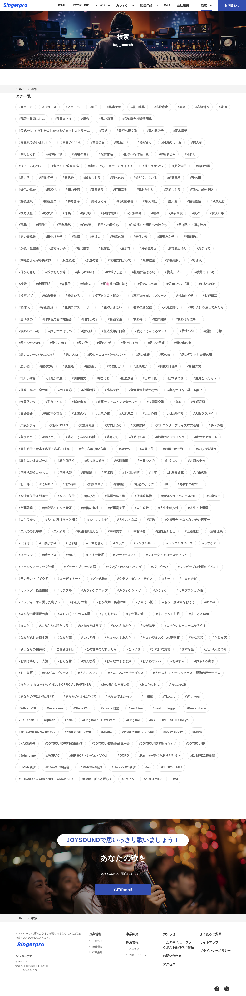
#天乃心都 (150, 413)
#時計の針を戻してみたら (206, 307)
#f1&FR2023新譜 (124, 767)
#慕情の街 (187, 331)
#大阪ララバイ (203, 413)
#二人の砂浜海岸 (30, 531)
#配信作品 (106, 154)
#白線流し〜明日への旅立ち (148, 225)
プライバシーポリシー (215, 950)
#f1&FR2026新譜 (57, 767)
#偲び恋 (89, 496)
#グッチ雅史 (99, 578)
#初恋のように (144, 484)
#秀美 (67, 213)
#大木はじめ (112, 425)
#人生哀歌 (142, 508)
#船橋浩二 (49, 201)
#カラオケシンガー (130, 590)
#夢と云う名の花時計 (80, 437)
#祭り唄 (85, 213)
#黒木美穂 (114, 107)
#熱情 (76, 236)
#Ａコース (73, 107)
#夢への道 (216, 425)
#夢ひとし (49, 437)
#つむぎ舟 (88, 637)
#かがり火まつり (215, 649)
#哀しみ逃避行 (206, 449)
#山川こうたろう (204, 378)
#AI (175, 779)
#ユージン (26, 555)
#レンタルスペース (179, 543)
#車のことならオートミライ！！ (110, 166)
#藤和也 (50, 189)
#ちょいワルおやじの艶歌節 (160, 637)
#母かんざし (27, 272)
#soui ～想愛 (110, 708)
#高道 (182, 107)
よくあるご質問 (210, 934)
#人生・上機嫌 (198, 508)
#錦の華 (196, 142)
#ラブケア (209, 543)
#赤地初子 (46, 177)
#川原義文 (79, 378)
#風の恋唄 (106, 118)
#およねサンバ (151, 661)
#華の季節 (73, 189)
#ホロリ (71, 555)
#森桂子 (65, 284)
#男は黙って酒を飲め (191, 225)
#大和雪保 (138, 425)
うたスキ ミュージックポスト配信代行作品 (178, 945)
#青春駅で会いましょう (35, 142)
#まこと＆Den (199, 614)
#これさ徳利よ (65, 649)
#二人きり (59, 531)
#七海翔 (71, 543)
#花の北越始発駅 (201, 189)
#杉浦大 (24, 307)
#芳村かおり (145, 189)
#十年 (153, 472)
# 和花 (147, 696)
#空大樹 (171, 201)
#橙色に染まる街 (143, 272)
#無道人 (95, 236)
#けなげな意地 (160, 649)
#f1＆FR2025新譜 (202, 755)
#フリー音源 (95, 555)
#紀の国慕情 (124, 201)
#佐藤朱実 (213, 496)
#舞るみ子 (73, 201)
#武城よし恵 (113, 272)
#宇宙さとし (53, 401)
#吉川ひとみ (146, 460)
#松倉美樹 (49, 295)
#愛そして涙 (129, 342)
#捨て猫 (86, 331)
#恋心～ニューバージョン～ (106, 354)
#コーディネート (69, 578)
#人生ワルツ (27, 519)
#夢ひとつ (26, 437)
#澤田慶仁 (191, 236)
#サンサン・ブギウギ (33, 578)
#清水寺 (124, 248)
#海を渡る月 (148, 248)
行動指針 (97, 952)
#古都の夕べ (196, 460)
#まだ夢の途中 (136, 614)
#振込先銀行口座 (113, 331)
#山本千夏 (150, 378)
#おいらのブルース (55, 672)
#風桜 (85, 118)
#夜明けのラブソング (170, 437)
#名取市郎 (121, 460)
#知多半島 (135, 213)
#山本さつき (175, 378)
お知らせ (169, 934)
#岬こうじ (103, 378)
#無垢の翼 (117, 236)
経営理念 (97, 946)
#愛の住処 (104, 342)
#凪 (165, 484)
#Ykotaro (168, 696)
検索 (204, 5)
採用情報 (132, 942)
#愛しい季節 (156, 342)
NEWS (100, 5)
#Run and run (196, 708)
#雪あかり (121, 142)
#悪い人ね (71, 354)
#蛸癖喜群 (173, 177)
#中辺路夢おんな (86, 531)
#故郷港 (137, 319)
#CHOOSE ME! (171, 767)
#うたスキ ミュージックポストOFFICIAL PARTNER (55, 684)
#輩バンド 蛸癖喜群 (65, 166)
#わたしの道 (78, 602)
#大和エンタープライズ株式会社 (177, 425)
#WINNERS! (27, 708)
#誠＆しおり (92, 177)
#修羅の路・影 (115, 496)
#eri (148, 767)
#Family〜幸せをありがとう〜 (160, 755)
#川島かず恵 (53, 378)
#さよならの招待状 (32, 649)
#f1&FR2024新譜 (90, 767)
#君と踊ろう (66, 460)
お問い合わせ (172, 955)
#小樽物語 (88, 390)
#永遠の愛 (91, 260)
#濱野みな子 (165, 236)
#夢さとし (112, 437)
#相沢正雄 (217, 213)
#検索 (23, 284)
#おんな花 (88, 661)
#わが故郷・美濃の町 (111, 602)
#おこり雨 (26, 672)
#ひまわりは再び (89, 625)
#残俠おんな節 (55, 272)
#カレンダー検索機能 (33, 590)
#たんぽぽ (196, 637)
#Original (133, 720)
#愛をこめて (58, 342)
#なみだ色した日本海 (33, 637)
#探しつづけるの (60, 331)
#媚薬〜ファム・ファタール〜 (116, 401)
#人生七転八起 (168, 508)
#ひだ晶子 (148, 625)
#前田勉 (118, 484)
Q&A (167, 5)
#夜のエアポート (205, 437)
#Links (197, 731)
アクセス (169, 964)
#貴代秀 (68, 177)
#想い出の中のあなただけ (36, 354)
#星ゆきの (26, 319)
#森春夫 (85, 284)
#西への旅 (117, 177)
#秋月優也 (26, 213)
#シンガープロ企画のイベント (198, 567)
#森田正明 (43, 284)
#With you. (193, 696)
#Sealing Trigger (165, 708)
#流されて (203, 248)
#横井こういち (205, 272)
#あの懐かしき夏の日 (115, 684)
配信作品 (146, 5)
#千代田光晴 (131, 472)
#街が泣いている (145, 177)
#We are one (55, 708)
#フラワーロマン (124, 555)
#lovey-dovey (173, 731)
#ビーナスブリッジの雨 (80, 567)
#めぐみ (209, 602)
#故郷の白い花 (29, 331)
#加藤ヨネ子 (95, 484)
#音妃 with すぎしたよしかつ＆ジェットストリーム (54, 130)
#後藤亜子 (90, 366)
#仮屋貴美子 (116, 508)
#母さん (196, 260)
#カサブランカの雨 (190, 590)
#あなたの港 (177, 684)
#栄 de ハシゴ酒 (177, 284)
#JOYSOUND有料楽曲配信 (63, 743)
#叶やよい (172, 460)
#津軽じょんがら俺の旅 (35, 260)
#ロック (118, 543)
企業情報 (95, 934)
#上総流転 (192, 531)
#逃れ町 (190, 154)
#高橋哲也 (202, 107)
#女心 (178, 401)
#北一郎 (24, 484)
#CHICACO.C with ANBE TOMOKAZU (46, 779)
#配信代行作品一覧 (135, 154)
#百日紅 (41, 225)
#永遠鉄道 (68, 260)
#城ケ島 (124, 449)
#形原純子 (141, 366)
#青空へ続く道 (127, 130)
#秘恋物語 (194, 201)
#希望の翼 (194, 366)
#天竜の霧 (103, 413)
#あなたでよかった (119, 696)
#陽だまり (145, 142)
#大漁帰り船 (86, 425)
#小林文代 (112, 390)
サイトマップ (209, 942)
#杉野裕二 (210, 295)
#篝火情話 (150, 201)
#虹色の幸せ (27, 189)
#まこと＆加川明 (168, 614)
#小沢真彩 (65, 390)
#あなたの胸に (149, 684)
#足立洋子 (179, 166)
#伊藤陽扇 (26, 508)
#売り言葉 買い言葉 (94, 449)
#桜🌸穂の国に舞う (114, 284)
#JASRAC (52, 755)
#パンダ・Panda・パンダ (123, 567)
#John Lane (27, 755)
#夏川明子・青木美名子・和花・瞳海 (44, 449)
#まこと (24, 625)
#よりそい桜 (144, 602)
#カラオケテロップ (94, 590)
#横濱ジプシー (175, 272)
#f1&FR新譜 (27, 767)
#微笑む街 (46, 366)
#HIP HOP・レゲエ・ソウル (88, 755)
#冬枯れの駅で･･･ (190, 484)
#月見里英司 (170, 307)
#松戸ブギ (26, 295)
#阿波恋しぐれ (171, 142)
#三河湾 (24, 543)
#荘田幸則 (120, 189)
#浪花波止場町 (176, 248)
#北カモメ (46, 484)
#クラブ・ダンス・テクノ (135, 578)
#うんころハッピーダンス (126, 672)
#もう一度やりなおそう (178, 602)
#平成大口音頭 (167, 366)
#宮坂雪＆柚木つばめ (143, 390)
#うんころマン (88, 672)
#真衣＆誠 (176, 213)
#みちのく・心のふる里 (74, 614)
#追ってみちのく (30, 166)
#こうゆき (133, 649)
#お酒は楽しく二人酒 (33, 661)
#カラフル (65, 590)
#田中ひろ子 (53, 236)
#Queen (49, 720)
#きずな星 (187, 649)
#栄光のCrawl (147, 284)
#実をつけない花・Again (185, 390)
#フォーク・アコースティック (167, 555)
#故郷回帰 (159, 319)
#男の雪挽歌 (27, 236)
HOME (61, 5)
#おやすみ (178, 661)
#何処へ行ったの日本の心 (179, 496)
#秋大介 (47, 213)
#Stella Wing (82, 708)
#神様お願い (109, 213)
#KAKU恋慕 (27, 743)
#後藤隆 (68, 366)
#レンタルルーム (145, 543)
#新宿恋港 (115, 319)
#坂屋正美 (147, 449)
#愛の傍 (82, 342)
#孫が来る (79, 401)
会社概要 (183, 5)
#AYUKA (128, 779)
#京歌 (151, 519)
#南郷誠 (86, 472)
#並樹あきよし (165, 531)
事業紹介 (132, 934)
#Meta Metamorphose (138, 731)
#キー (166, 578)
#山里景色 (126, 378)
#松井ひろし (74, 295)
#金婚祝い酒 (53, 154)
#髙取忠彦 (161, 107)
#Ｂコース (49, 107)
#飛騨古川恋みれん (32, 118)
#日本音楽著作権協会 (57, 319)
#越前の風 (203, 166)
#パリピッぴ (159, 567)
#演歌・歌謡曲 (29, 248)
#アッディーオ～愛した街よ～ (39, 602)
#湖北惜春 (82, 248)
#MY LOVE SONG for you (169, 720)
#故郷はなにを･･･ (188, 319)
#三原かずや (47, 543)
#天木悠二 (126, 413)
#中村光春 (115, 531)
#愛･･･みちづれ (29, 342)
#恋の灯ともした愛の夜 (196, 354)
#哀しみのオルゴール (33, 460)
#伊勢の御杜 (89, 508)
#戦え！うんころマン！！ (152, 331)
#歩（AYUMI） (85, 272)
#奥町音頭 (198, 401)
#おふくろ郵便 (204, 661)
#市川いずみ (27, 378)
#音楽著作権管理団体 (137, 118)
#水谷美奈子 (173, 260)
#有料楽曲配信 (142, 307)
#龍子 (93, 107)
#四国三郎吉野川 (174, 449)
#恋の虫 (164, 354)
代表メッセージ (138, 954)
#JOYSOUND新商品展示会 (111, 743)
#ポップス (49, 555)
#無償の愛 (141, 236)
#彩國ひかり (115, 366)
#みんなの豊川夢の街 (33, 614)
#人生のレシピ (97, 519)
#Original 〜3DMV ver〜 (99, 720)
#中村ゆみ (139, 531)
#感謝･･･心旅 (212, 331)
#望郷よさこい (112, 307)
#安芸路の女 (27, 401)
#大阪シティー (29, 425)
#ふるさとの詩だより (54, 625)
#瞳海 (155, 213)
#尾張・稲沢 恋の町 (33, 390)
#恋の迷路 (143, 354)
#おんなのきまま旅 (118, 661)
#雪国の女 (98, 142)
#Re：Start (26, 720)
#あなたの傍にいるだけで (36, 696)
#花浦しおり (171, 189)
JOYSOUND (80, 5)
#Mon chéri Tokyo (78, 731)
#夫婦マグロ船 (52, 413)
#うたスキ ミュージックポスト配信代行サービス (186, 672)
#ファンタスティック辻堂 (36, 567)
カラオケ (122, 5)
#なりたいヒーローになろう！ (185, 625)
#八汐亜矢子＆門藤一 (33, 496)
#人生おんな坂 (127, 519)
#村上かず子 (184, 295)
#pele (69, 720)
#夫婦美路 (26, 413)
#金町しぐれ (27, 154)
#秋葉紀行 (218, 201)
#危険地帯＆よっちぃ (33, 472)
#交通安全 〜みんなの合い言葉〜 (187, 519)
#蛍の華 (195, 177)
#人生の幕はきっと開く (61, 519)
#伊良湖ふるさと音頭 (57, 508)
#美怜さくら (98, 201)
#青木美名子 (155, 130)
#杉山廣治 (46, 307)
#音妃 (103, 130)
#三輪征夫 (216, 531)
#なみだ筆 (65, 637)
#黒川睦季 (138, 107)
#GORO (123, 755)
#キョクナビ (188, 578)
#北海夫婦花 (175, 472)
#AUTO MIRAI (154, 779)
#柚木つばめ (206, 284)
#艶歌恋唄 (26, 201)
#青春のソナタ (71, 142)
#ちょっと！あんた (118, 637)
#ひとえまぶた (121, 625)
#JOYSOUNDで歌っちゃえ (158, 743)
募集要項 (134, 949)
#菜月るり (97, 189)
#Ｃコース (26, 107)
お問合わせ (232, 5)
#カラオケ (160, 590)
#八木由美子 (66, 496)
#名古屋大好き (94, 460)
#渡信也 (104, 248)
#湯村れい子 (57, 248)
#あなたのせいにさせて (80, 696)
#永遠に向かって (119, 260)
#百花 (23, 225)
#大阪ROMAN (58, 425)
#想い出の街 (182, 342)
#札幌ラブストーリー (77, 307)
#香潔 (223, 107)
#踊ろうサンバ (153, 166)
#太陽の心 (79, 413)
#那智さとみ (166, 154)
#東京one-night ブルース (149, 295)
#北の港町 (70, 484)
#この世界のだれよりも (100, 649)
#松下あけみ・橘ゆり (107, 295)
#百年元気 (64, 225)
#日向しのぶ (89, 319)
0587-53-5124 (29, 970)
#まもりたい (108, 614)
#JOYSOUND (195, 743)
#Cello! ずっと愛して (97, 779)
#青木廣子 (180, 130)
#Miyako (107, 731)
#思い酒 (24, 366)
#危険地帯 (65, 472)
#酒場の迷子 (80, 154)
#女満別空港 (155, 401)
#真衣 (196, 213)
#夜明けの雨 (137, 437)
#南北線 (107, 472)
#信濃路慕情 (143, 496)
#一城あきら (95, 543)
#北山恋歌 (200, 472)
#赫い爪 (24, 177)
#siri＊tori (136, 708)
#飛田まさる (63, 118)
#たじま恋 (220, 637)
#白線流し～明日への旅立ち (99, 225)
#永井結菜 (148, 260)
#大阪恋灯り (175, 413)
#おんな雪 (65, 661)
